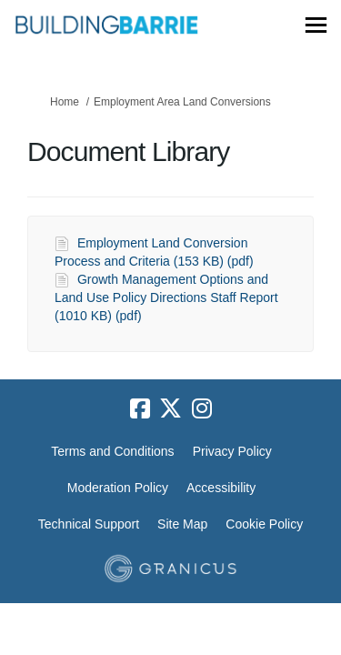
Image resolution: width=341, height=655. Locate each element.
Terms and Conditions (112, 451)
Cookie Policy (264, 524)
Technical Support (88, 524)
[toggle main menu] (316, 25)
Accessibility (221, 487)
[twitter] (171, 409)
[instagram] (202, 409)
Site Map (182, 524)
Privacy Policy (232, 451)
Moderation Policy (117, 487)
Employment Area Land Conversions (182, 102)
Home (64, 102)
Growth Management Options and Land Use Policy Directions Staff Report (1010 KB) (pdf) (166, 297)
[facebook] (140, 409)
